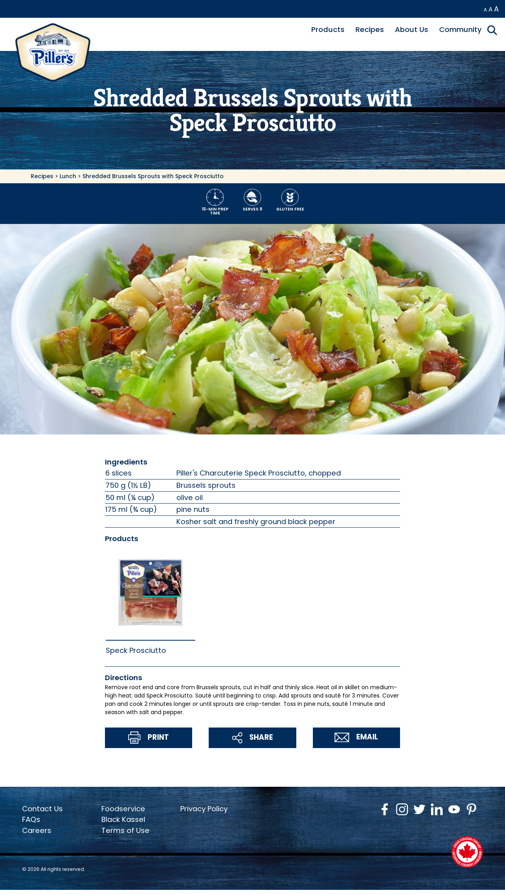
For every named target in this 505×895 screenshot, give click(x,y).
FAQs (31, 819)
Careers (36, 830)
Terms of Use (125, 830)
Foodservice (123, 809)
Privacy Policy (204, 809)
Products (327, 29)
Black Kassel (123, 819)
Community (460, 29)
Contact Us (42, 809)
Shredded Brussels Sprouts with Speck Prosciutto (153, 176)
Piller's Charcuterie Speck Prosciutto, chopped (258, 473)
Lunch (68, 176)
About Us (411, 29)
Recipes (369, 29)
